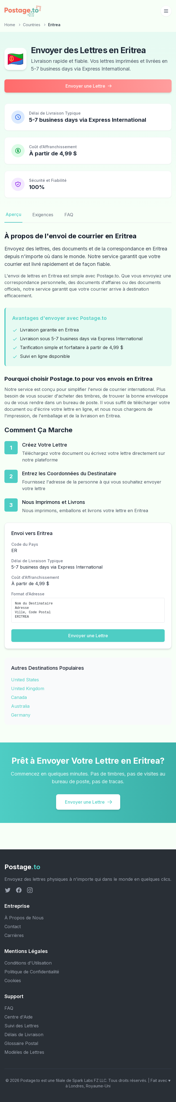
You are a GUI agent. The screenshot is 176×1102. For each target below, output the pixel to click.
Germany (20, 715)
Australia (20, 706)
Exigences (42, 214)
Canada (19, 697)
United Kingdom (27, 688)
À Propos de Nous (24, 917)
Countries (31, 24)
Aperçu (13, 214)
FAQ (68, 214)
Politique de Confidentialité (31, 971)
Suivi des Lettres (21, 1025)
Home (9, 24)
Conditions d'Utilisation (28, 963)
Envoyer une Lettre (88, 86)
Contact (12, 926)
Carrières (14, 935)
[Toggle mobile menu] (166, 11)
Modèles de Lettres (24, 1052)
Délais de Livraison (23, 1034)
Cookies (12, 980)
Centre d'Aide (18, 1017)
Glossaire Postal (21, 1043)
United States (25, 679)
